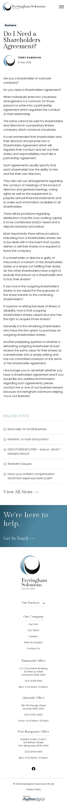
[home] (29, 7)
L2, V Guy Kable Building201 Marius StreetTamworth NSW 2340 (33, 671)
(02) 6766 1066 (33, 680)
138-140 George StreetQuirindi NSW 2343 (33, 707)
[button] (61, 7)
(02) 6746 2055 (33, 714)
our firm (33, 624)
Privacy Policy (33, 789)
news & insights (33, 642)
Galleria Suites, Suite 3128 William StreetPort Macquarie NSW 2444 (34, 742)
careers (33, 636)
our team (33, 630)
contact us (33, 648)
